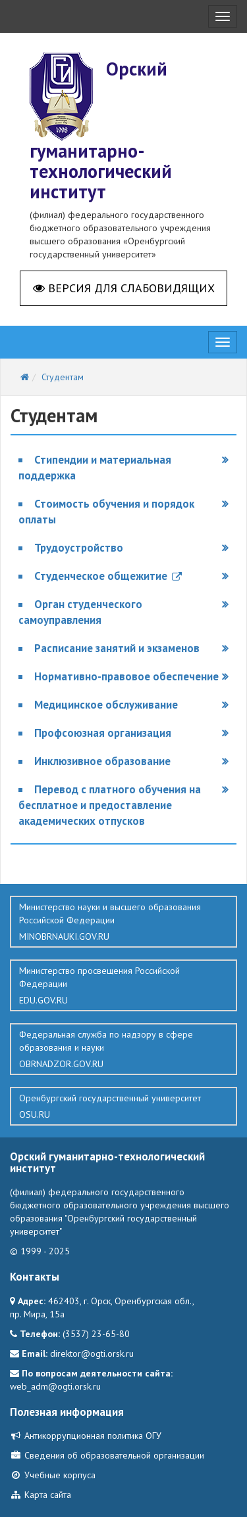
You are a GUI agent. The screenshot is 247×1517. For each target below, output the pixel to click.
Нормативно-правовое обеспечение (126, 676)
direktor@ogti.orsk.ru (92, 1353)
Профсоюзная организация (102, 733)
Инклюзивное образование (102, 761)
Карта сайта (40, 1495)
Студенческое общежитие (108, 576)
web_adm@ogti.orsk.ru (55, 1386)
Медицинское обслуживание (106, 704)
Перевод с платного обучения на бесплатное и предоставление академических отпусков (109, 805)
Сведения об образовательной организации (107, 1455)
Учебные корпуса (53, 1475)
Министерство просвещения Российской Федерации (123, 986)
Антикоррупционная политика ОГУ (85, 1435)
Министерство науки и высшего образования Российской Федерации (123, 922)
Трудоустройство (78, 547)
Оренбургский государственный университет (123, 1106)
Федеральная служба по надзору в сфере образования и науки (123, 1049)
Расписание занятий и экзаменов (117, 648)
